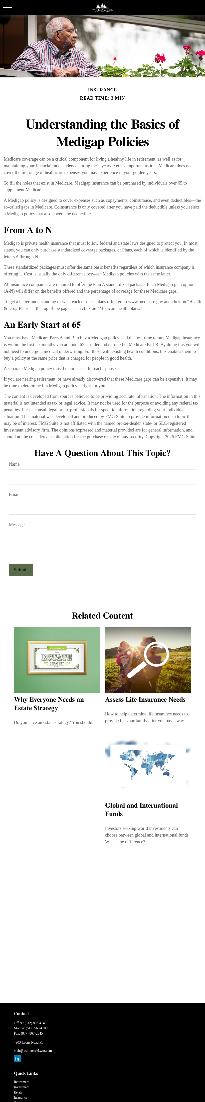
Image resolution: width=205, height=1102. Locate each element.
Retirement (21, 1082)
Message (17, 524)
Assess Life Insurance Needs (145, 700)
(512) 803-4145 (35, 1023)
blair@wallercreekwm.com (33, 1051)
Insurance (20, 1098)
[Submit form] (21, 570)
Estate (18, 1092)
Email (14, 494)
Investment (21, 1087)
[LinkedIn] (17, 1058)
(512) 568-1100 (36, 1028)
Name (14, 464)
